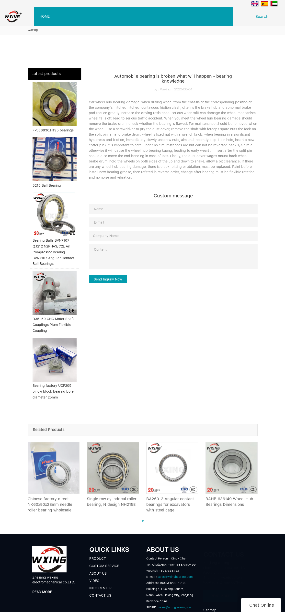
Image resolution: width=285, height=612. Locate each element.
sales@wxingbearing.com (175, 577)
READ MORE (220, 595)
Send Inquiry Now (108, 279)
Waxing (33, 30)
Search (263, 16)
